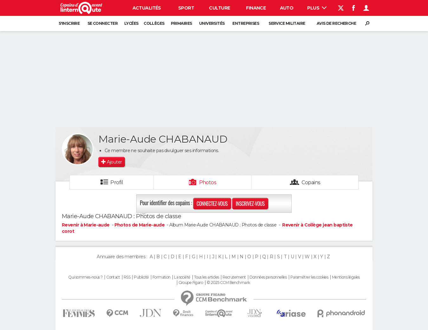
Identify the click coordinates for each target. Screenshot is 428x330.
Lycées (131, 23)
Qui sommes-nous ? (85, 277)
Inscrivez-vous (250, 203)
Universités (212, 23)
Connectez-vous (212, 203)
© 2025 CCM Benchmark (228, 282)
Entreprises (245, 23)
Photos (208, 182)
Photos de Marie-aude (139, 225)
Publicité (141, 277)
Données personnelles (268, 277)
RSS (127, 277)
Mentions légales (346, 277)
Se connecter (103, 23)
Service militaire (287, 23)
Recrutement (234, 277)
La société (182, 277)
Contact (113, 277)
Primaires (181, 23)
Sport (186, 8)
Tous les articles (206, 277)
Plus (317, 8)
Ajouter (114, 162)
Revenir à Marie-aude (86, 225)
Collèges (154, 23)
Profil (116, 182)
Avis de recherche (336, 23)
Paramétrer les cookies (309, 277)
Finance (256, 8)
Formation (161, 277)
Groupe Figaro (190, 282)
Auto (287, 8)
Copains (311, 182)
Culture (219, 8)
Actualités (147, 8)
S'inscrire (69, 23)
